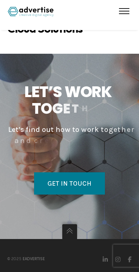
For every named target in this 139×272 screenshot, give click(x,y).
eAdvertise (34, 258)
